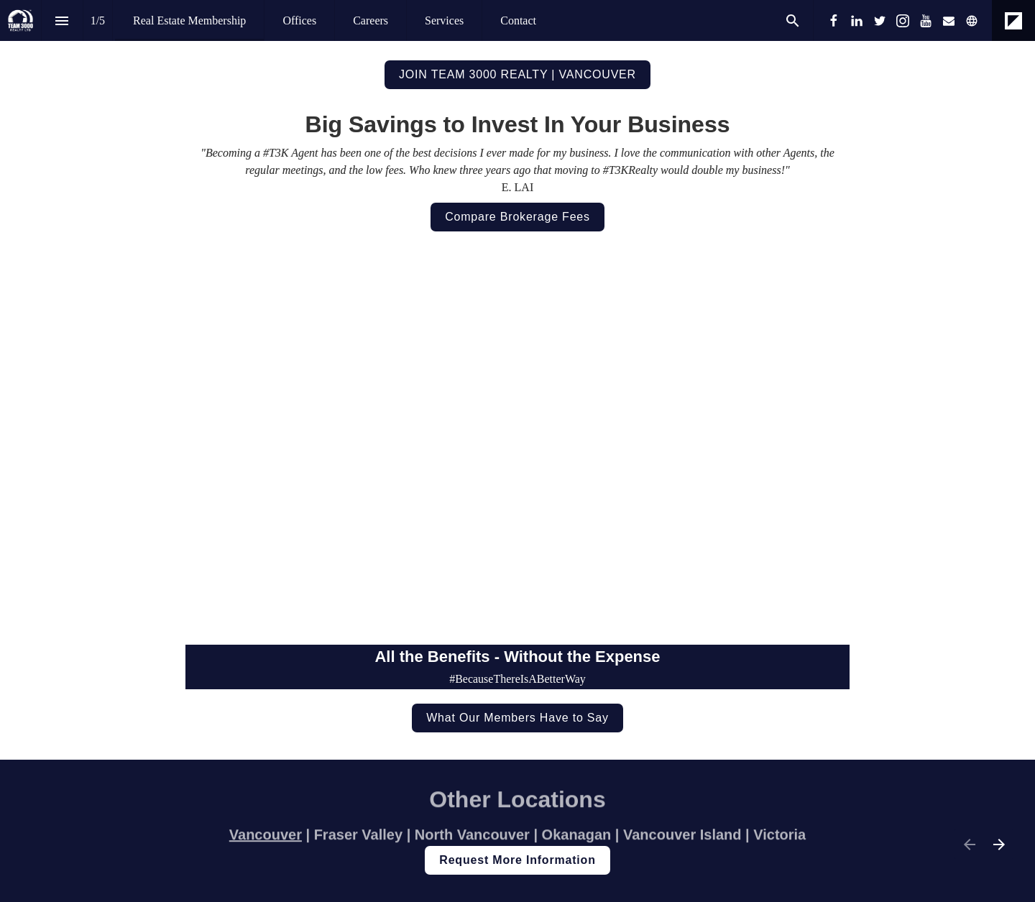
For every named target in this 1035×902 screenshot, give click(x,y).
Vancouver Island (682, 839)
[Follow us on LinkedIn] (857, 21)
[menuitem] (189, 20)
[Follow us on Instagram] (903, 21)
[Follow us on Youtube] (926, 21)
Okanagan (578, 839)
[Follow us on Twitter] (880, 21)
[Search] (792, 20)
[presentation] (517, 55)
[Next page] (998, 844)
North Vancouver (474, 839)
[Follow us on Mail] (949, 21)
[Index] (62, 20)
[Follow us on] (972, 21)
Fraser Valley (358, 839)
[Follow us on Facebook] (834, 21)
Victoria (779, 839)
